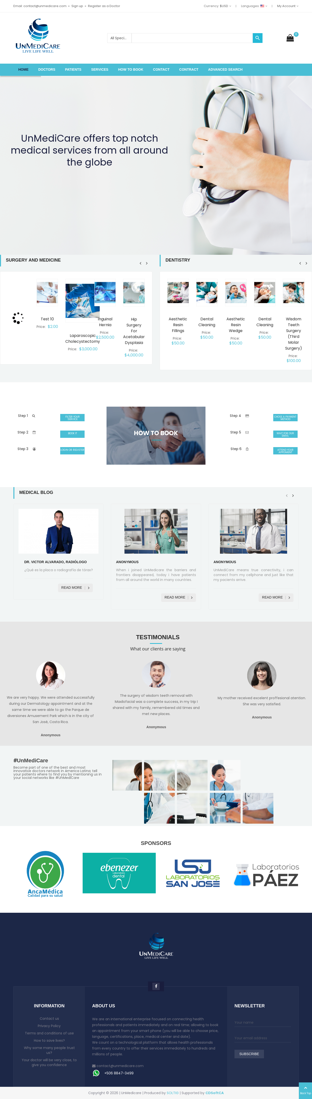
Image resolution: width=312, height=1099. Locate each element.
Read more (75, 588)
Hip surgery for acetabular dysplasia (134, 330)
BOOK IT (72, 433)
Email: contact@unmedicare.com (40, 6)
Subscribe (249, 1054)
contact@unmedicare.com (120, 1065)
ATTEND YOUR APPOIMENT (285, 451)
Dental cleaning (206, 322)
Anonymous (127, 562)
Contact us (49, 1018)
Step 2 (23, 432)
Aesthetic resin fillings (178, 325)
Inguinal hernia (105, 322)
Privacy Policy (49, 1025)
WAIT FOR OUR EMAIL (285, 435)
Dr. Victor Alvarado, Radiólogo (55, 562)
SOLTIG (173, 1092)
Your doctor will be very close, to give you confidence (49, 1062)
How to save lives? (49, 1040)
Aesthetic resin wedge (235, 325)
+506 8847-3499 (119, 1073)
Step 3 (23, 449)
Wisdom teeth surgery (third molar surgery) (293, 333)
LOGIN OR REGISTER (72, 450)
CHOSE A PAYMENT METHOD (285, 418)
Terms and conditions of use (49, 1033)
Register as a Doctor (104, 6)
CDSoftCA (214, 1092)
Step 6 (236, 449)
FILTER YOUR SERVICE (72, 418)
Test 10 (47, 319)
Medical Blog (36, 493)
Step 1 (23, 415)
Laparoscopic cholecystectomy (82, 338)
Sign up (77, 6)
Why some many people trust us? (49, 1050)
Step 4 (235, 415)
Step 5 (235, 432)
